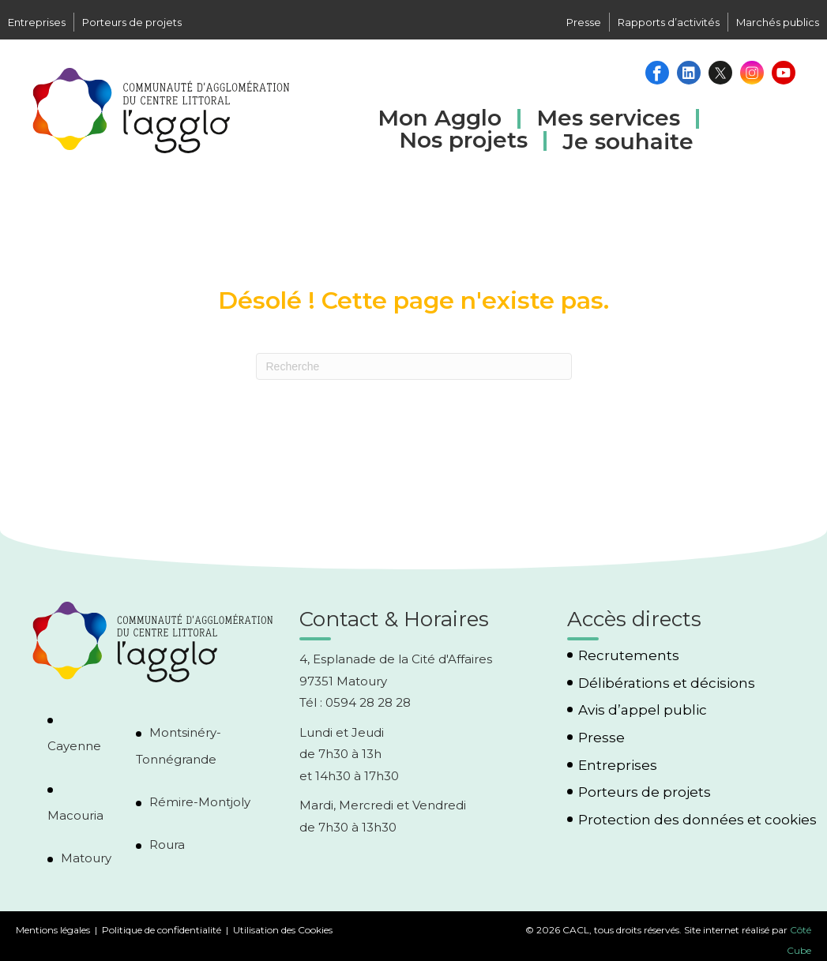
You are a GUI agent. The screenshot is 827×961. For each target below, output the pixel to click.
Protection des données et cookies (697, 820)
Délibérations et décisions (666, 683)
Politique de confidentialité (161, 930)
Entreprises (37, 22)
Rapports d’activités (669, 22)
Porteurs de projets (132, 22)
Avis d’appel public (642, 710)
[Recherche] (414, 366)
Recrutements (628, 655)
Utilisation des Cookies (283, 930)
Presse (583, 22)
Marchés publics (777, 22)
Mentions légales (53, 930)
